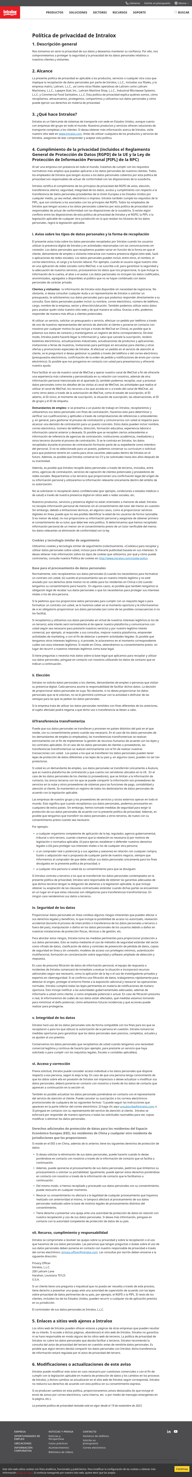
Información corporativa (23, 1449)
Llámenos (132, 3)
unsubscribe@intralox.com (137, 1106)
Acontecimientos (59, 1447)
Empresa (20, 1431)
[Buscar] (181, 12)
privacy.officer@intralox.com (79, 1252)
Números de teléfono (96, 1436)
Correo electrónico (94, 1447)
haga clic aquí (25, 1472)
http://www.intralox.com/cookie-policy (123, 558)
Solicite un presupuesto (157, 3)
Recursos (120, 12)
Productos (54, 12)
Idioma (181, 3)
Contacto (89, 1431)
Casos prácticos (58, 1443)
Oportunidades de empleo (27, 1437)
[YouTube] (176, 1431)
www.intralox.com (70, 134)
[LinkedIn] (169, 1431)
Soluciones (78, 12)
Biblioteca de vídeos (61, 1452)
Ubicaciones (22, 1443)
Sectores (100, 12)
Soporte (139, 12)
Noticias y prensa (61, 1431)
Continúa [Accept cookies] (182, 1469)
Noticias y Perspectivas (56, 1437)
